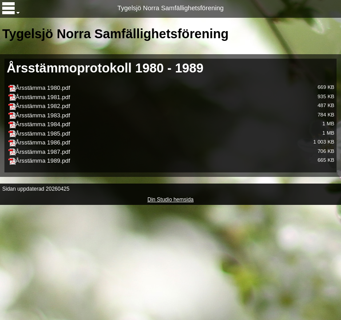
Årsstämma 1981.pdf (43, 97)
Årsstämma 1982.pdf (43, 106)
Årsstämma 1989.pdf (43, 160)
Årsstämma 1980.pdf (43, 87)
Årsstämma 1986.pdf (43, 142)
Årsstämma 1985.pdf (43, 133)
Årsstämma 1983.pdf (43, 115)
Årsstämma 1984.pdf (43, 124)
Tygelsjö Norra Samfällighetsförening (170, 8)
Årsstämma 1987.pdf (43, 151)
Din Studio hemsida (170, 199)
